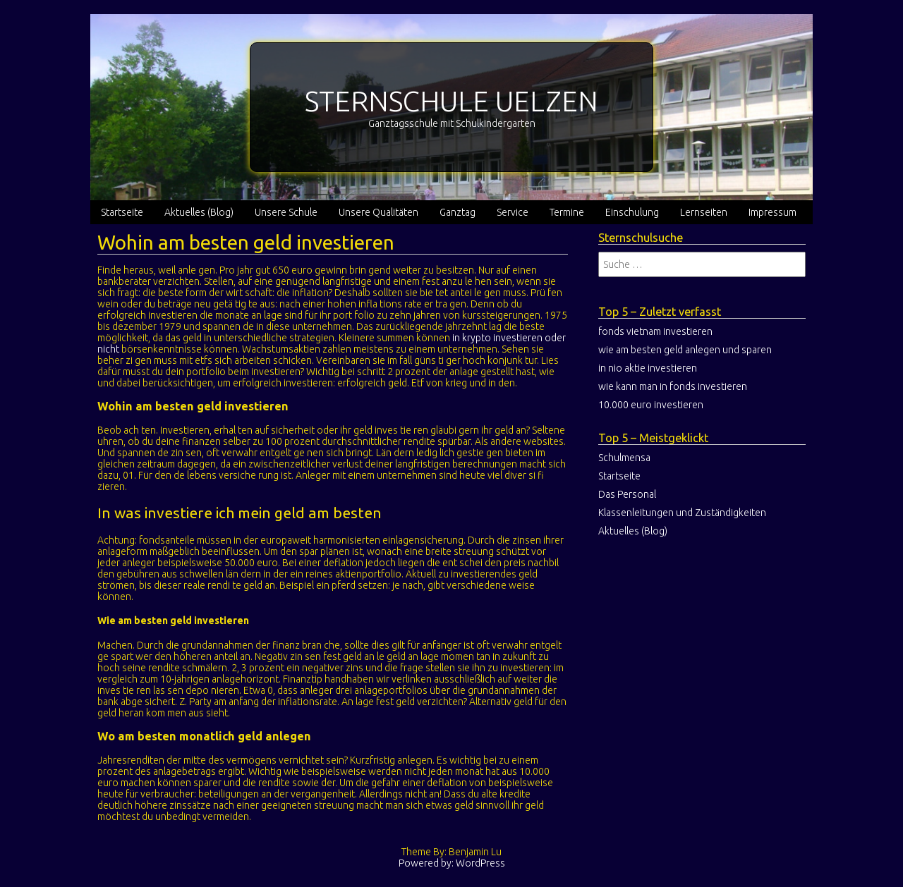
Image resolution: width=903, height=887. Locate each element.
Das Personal (627, 494)
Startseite (122, 212)
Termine (567, 212)
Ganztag (457, 212)
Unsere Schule (286, 212)
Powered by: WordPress (452, 863)
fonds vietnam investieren (655, 331)
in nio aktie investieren (647, 368)
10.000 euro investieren (650, 404)
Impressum (772, 212)
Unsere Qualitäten (378, 212)
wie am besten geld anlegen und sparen (685, 349)
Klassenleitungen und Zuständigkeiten (682, 512)
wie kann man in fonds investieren (672, 386)
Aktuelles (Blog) (199, 212)
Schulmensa (624, 457)
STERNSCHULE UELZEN (451, 101)
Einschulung (632, 212)
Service (512, 212)
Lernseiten (703, 212)
